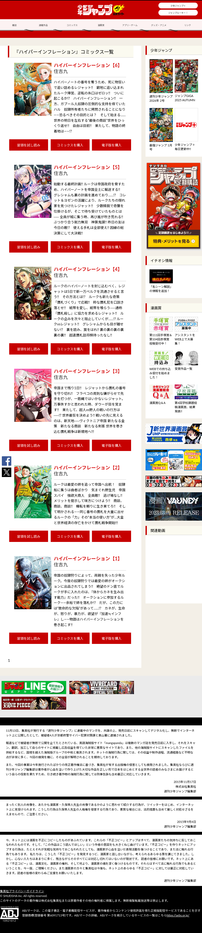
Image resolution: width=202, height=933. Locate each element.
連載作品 (43, 25)
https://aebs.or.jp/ (178, 915)
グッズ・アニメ (158, 25)
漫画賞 (101, 25)
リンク (187, 25)
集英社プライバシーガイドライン (22, 891)
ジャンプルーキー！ (178, 13)
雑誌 (14, 25)
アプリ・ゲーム (129, 25)
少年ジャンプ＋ (178, 5)
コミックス (72, 25)
